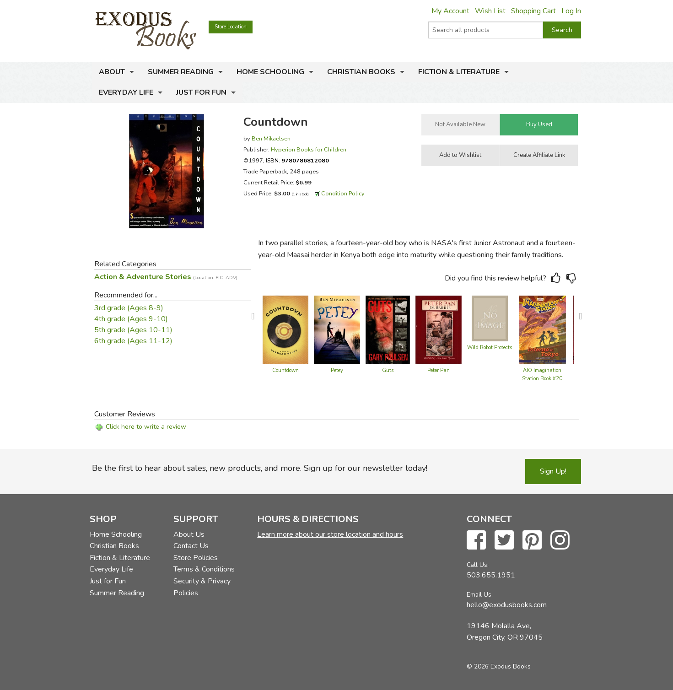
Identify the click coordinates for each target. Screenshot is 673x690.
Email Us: (480, 594)
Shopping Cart (533, 11)
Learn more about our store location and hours (330, 534)
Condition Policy (343, 193)
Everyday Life (126, 92)
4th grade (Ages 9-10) (131, 319)
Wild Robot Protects (489, 347)
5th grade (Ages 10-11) (133, 330)
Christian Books (361, 72)
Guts (387, 370)
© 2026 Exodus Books (499, 666)
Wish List (490, 11)
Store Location (231, 26)
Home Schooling (270, 72)
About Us (189, 534)
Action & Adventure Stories (165, 277)
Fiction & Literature (459, 72)
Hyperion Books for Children (308, 149)
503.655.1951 (491, 575)
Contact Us (191, 546)
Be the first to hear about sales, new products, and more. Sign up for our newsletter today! (259, 468)
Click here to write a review (146, 426)
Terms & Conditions (204, 569)
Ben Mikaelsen (271, 138)
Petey (337, 370)
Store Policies (195, 558)
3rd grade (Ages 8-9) (128, 308)
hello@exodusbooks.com (507, 605)
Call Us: (478, 565)
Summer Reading (181, 72)
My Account (450, 11)
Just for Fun (201, 92)
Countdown (285, 370)
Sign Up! (553, 471)
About (112, 72)
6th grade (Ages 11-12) (133, 341)
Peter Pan (438, 370)
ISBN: (297, 160)
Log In (571, 11)
